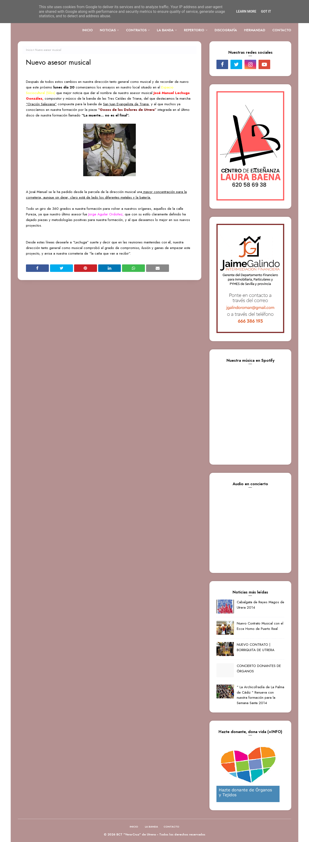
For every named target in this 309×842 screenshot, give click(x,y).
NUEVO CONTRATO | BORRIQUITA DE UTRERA (255, 647)
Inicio (29, 50)
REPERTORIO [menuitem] (194, 30)
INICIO (134, 826)
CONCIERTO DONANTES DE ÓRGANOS (259, 668)
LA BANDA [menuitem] (165, 30)
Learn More (246, 11)
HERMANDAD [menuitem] (254, 30)
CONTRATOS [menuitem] (136, 30)
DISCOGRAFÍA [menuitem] (226, 30)
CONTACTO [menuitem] (281, 30)
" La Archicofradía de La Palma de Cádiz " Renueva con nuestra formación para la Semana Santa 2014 (260, 694)
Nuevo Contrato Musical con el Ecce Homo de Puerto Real (260, 626)
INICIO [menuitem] (87, 30)
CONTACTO (171, 826)
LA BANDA (151, 826)
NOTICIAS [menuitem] (108, 30)
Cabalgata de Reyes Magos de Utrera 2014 (260, 605)
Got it (266, 11)
